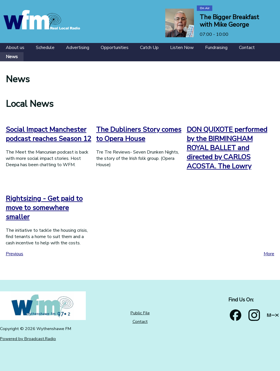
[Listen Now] (181, 47)
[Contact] (246, 47)
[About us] (15, 47)
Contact (140, 321)
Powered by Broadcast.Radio (28, 338)
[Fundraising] (216, 47)
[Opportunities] (114, 47)
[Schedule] (45, 47)
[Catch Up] (149, 47)
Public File (140, 313)
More (269, 254)
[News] (12, 56)
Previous (14, 254)
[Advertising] (77, 47)
